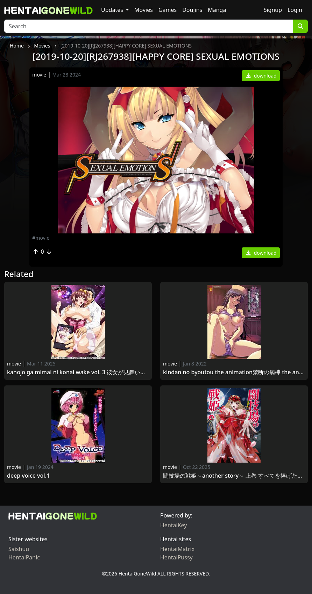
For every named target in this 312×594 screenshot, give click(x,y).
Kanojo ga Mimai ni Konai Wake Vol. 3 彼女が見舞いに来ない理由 (78, 372)
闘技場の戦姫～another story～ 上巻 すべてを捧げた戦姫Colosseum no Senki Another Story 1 (234, 475)
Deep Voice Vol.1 (28, 475)
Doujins (192, 10)
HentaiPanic (24, 557)
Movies (143, 10)
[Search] (148, 26)
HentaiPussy (176, 557)
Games (167, 10)
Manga (217, 10)
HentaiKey (173, 525)
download (261, 75)
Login (295, 10)
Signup (273, 10)
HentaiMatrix (177, 549)
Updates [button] (113, 10)
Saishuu (18, 549)
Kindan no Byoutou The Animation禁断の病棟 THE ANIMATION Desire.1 (234, 372)
